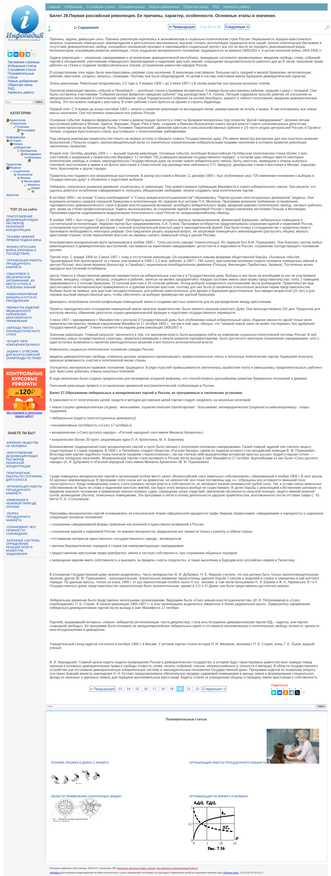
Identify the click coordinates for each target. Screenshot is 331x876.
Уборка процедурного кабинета (18, 517)
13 (120, 689)
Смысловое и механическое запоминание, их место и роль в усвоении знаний (21, 280)
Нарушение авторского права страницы (136, 868)
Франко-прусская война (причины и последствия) (21, 250)
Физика (25, 178)
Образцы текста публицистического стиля (23, 331)
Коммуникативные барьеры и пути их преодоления (22, 297)
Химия (35, 188)
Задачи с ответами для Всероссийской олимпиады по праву (23, 355)
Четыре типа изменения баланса (23, 343)
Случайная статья (22, 69)
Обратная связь (20, 85)
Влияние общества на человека (22, 444)
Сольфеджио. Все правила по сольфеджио (21, 530)
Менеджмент (33, 154)
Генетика (23, 127)
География (27, 130)
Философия (32, 181)
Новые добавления (23, 81)
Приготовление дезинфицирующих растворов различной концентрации (22, 223)
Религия (15, 167)
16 (146, 689)
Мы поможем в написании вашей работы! (177, 868)
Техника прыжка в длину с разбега (80, 762)
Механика (34, 157)
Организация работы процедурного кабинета (24, 264)
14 (129, 689)
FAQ (11, 88)
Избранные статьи (22, 66)
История (15, 140)
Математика (28, 150)
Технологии (24, 174)
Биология (19, 123)
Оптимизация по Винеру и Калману (218, 796)
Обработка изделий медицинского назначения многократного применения (22, 314)
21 (189, 689)
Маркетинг (24, 147)
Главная (54, 7)
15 (137, 689)
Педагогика (13, 164)
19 (172, 689)
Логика (18, 144)
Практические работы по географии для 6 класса (24, 476)
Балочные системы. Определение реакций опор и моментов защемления (23, 547)
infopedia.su (55, 873)
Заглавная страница (24, 62)
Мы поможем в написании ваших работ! (24, 414)
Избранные (73, 7)
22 (197, 689)
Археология (18, 120)
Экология (12, 195)
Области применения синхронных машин (86, 796)
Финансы (34, 184)
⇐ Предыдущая (182, 27)
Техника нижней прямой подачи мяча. (24, 238)
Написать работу (21, 92)
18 (163, 689)
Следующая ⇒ (237, 27)
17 (154, 689)
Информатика (15, 137)
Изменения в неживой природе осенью (21, 503)
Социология (21, 171)
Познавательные (132, 7)
